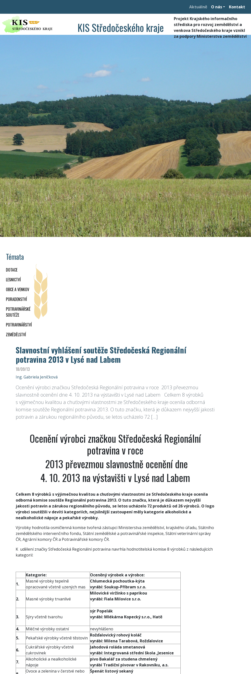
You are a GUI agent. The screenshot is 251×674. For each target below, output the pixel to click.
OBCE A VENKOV (17, 289)
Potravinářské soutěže (18, 312)
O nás (216, 7)
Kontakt (237, 7)
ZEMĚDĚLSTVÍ (16, 334)
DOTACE (11, 270)
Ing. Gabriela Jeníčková (37, 377)
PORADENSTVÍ (16, 299)
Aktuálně (198, 7)
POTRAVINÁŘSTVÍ (19, 325)
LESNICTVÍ (13, 280)
